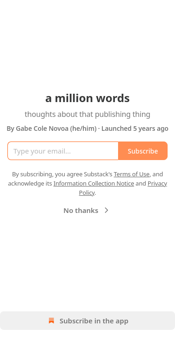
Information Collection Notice (93, 183)
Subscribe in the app (88, 320)
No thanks (87, 210)
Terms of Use (132, 174)
